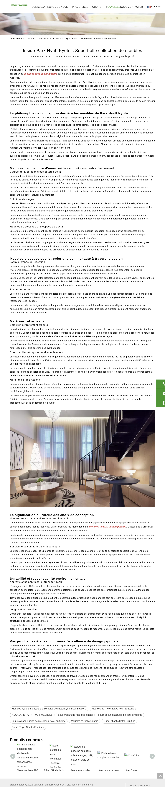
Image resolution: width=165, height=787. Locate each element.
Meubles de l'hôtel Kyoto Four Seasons (65, 708)
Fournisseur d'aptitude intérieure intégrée (120, 715)
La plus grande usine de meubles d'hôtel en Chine (39, 721)
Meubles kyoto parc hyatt (25, 708)
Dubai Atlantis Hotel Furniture (119, 721)
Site (22, 758)
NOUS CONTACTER (139, 755)
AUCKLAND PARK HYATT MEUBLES (32, 715)
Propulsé (129, 56)
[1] (82, 24)
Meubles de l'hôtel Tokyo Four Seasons (113, 708)
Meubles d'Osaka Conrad (84, 721)
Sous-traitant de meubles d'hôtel (75, 715)
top (160, 776)
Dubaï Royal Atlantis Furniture (28, 727)
